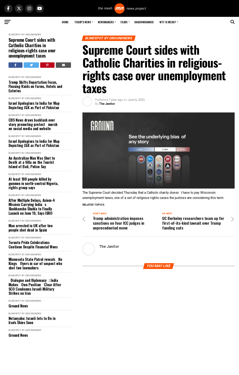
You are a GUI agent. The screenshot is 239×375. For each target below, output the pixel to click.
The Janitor (107, 103)
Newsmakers (106, 22)
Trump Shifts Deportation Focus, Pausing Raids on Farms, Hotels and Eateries (35, 86)
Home (65, 22)
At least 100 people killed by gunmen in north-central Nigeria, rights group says (33, 183)
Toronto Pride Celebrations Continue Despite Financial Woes (33, 244)
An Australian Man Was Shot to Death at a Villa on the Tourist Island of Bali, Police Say (32, 162)
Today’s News (82, 22)
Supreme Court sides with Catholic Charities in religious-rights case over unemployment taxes (32, 47)
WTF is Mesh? (167, 22)
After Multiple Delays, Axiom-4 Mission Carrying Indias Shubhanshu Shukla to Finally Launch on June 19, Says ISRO (32, 206)
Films (124, 22)
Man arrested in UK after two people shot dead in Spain (31, 227)
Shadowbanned (144, 22)
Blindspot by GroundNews (25, 34)
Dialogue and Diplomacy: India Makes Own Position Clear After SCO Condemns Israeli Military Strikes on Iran (35, 286)
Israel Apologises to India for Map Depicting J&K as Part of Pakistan (34, 105)
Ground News (18, 306)
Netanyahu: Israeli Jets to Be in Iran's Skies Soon (32, 320)
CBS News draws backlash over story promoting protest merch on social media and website (34, 124)
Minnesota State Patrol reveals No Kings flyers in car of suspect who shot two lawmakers (35, 263)
